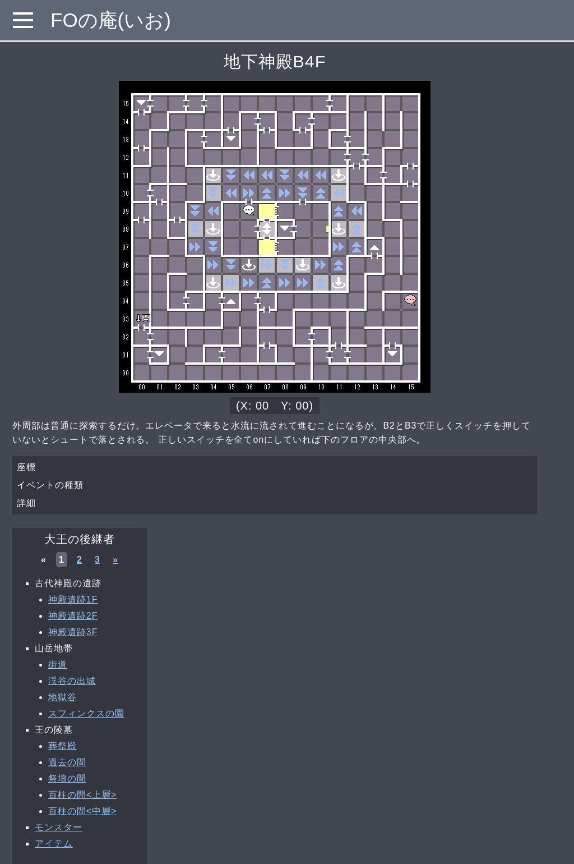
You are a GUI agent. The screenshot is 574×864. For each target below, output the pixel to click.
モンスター (58, 827)
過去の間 (67, 762)
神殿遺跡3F (73, 632)
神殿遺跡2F (73, 616)
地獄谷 (62, 697)
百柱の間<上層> (82, 794)
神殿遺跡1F (73, 599)
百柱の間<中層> (82, 811)
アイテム (54, 843)
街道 (57, 664)
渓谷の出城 (72, 681)
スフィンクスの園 (86, 713)
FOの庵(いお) (110, 20)
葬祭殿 (62, 746)
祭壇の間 (67, 778)
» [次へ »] (115, 559)
